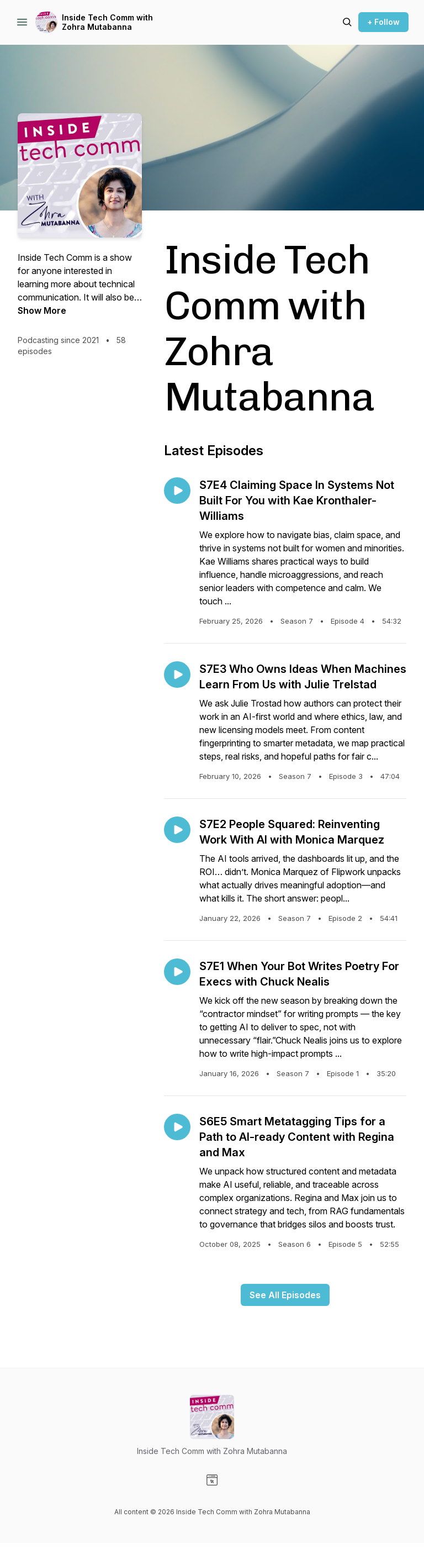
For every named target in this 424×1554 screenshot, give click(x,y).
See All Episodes (285, 1294)
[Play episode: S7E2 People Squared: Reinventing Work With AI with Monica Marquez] (177, 829)
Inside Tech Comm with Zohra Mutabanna (107, 22)
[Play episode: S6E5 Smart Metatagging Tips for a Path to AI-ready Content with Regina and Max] (177, 1127)
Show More (42, 310)
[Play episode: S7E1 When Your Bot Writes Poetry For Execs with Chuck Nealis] (177, 971)
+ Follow (383, 22)
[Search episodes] (347, 22)
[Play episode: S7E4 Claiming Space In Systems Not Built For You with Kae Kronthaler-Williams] (177, 490)
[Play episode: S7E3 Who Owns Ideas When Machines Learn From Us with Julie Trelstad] (177, 674)
